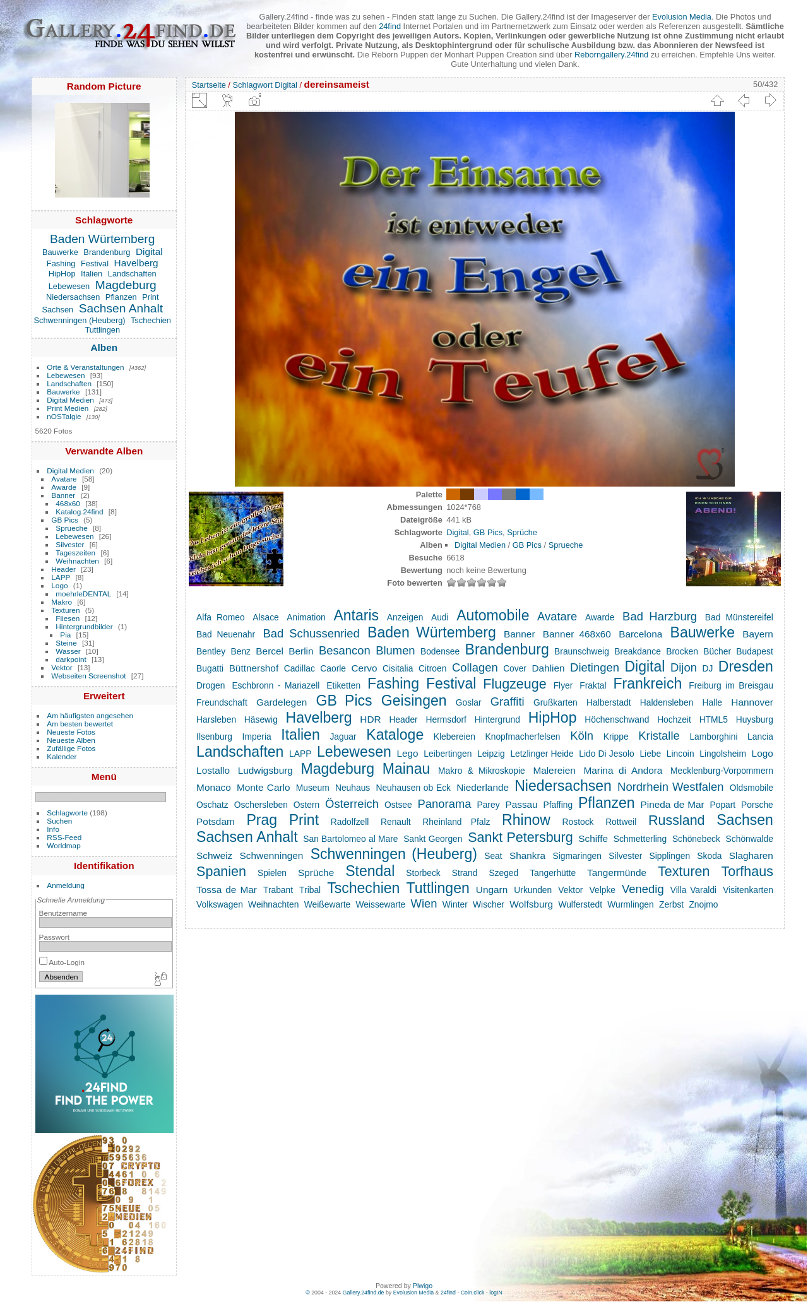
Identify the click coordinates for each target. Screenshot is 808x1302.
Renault (396, 822)
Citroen (433, 668)
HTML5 (713, 719)
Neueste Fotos (71, 732)
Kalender (61, 756)
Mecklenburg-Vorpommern (721, 771)
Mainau (407, 768)
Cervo (364, 668)
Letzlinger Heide (541, 754)
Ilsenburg (214, 736)
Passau (521, 804)
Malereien (554, 770)
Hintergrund (497, 719)
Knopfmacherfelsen (523, 736)
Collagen (475, 667)
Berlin (300, 651)
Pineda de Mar (672, 804)
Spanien (221, 871)
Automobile (492, 615)
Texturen (65, 610)
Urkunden (533, 890)
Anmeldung (66, 885)
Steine (66, 643)
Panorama (445, 803)
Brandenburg (106, 252)
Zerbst (671, 904)
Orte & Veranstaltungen (85, 367)
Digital (149, 251)
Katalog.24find (79, 511)
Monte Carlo (263, 787)
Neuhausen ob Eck (413, 788)
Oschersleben (261, 805)
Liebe (650, 754)
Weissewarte (380, 904)
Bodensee (440, 651)
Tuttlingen (102, 329)
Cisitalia (398, 668)
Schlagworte (67, 812)
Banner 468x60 (577, 634)
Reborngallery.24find (611, 54)
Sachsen (57, 309)
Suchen (59, 821)
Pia (65, 634)
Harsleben (216, 719)
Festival (95, 263)
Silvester (70, 544)
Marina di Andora (623, 770)
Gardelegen (281, 702)
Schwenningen (272, 855)
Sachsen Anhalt (121, 308)
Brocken (682, 651)
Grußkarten (555, 702)
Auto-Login (62, 962)
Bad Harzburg (659, 616)
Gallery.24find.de (363, 1292)
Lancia (760, 736)
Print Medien (67, 408)
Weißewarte (327, 904)
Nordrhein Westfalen (670, 786)
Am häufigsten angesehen (90, 715)
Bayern (757, 634)
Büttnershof (254, 668)
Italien (91, 273)
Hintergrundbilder (84, 626)
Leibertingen (448, 754)
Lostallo (213, 770)
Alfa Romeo (220, 617)
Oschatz (212, 805)
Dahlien (548, 668)
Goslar (469, 702)
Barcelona (640, 634)
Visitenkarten (748, 890)
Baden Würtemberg (102, 239)
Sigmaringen (577, 856)
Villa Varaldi (693, 890)
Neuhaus (352, 788)
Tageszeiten (75, 552)
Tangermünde (616, 872)
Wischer (488, 904)
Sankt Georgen (432, 839)
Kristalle (659, 735)
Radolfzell (350, 822)
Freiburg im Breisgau (731, 685)
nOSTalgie (64, 416)
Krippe (616, 736)
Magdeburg (126, 285)
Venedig (643, 889)
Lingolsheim (722, 754)
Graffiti (507, 701)
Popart (723, 805)
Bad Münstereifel (739, 617)
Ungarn (492, 889)
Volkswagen (219, 904)
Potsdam (215, 821)
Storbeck (423, 873)
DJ (707, 668)
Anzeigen (405, 617)
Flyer (563, 685)
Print (150, 297)
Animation (306, 617)
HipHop (62, 273)
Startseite (209, 85)
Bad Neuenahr (225, 634)
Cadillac (299, 668)
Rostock (578, 822)
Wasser (68, 651)
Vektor (61, 667)
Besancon (345, 650)
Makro (61, 602)
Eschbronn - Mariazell (275, 685)
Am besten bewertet (80, 723)
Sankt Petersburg (520, 837)
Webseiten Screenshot (88, 676)
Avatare (63, 479)
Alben (103, 347)
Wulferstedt (580, 904)
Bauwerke (60, 252)
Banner (63, 495)
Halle (712, 702)
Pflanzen (121, 297)
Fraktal (592, 685)
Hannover (752, 702)
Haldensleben (666, 702)
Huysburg (754, 719)
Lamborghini (713, 736)
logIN (495, 1292)
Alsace (265, 617)
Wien (424, 903)
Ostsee (398, 805)
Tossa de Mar (226, 889)
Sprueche (71, 528)
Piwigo (422, 1285)
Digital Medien (70, 400)
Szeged (503, 873)
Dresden (745, 666)
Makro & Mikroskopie (481, 771)
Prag (261, 820)
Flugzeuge (514, 684)
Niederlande (482, 787)
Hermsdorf (445, 719)
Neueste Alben (71, 740)
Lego (407, 753)
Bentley (210, 651)
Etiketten (343, 685)
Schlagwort (252, 85)
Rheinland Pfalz (456, 822)
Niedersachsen (73, 297)
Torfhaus (747, 871)
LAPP (60, 577)
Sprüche (522, 532)
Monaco (213, 787)
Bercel (269, 651)
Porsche (757, 805)
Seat (493, 856)
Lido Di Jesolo (606, 754)
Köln (581, 735)
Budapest (754, 651)
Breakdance (637, 651)
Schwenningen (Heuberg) (80, 320)
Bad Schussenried (311, 633)
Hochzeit (674, 719)
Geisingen (414, 700)
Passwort (54, 937)
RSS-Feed (64, 837)
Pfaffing (558, 805)
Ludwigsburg (265, 770)
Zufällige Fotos (71, 748)
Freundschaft (221, 702)
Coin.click (473, 1292)
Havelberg (136, 262)
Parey (488, 805)
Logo (59, 585)
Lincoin (680, 754)
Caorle (333, 668)
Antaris (356, 615)
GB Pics (64, 520)
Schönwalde (749, 839)
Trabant (278, 890)
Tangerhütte (553, 873)
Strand (465, 873)
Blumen (395, 650)
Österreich (352, 803)
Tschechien (151, 320)
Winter (455, 904)
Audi (440, 617)
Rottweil (620, 822)
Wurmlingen (630, 904)
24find (390, 26)
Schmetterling (640, 839)
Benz (241, 651)
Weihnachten (77, 561)
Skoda (709, 856)
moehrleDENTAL (83, 593)
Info (53, 829)
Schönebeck (696, 839)
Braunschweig (581, 651)
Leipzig (491, 754)
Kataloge (395, 734)
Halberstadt (608, 702)
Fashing (61, 263)
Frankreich (648, 683)
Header (63, 569)
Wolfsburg (531, 904)
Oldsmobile (751, 788)
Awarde (63, 487)
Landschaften (132, 273)
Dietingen (594, 667)
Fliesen (68, 618)
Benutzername (63, 913)
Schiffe (593, 838)
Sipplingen (670, 856)
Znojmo (703, 904)
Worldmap (63, 845)
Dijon (683, 667)
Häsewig (261, 719)
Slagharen (751, 855)
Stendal (370, 871)
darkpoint (71, 659)
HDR (370, 719)
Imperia (256, 736)
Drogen (210, 685)
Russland (676, 820)
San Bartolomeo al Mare (350, 839)
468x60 (68, 503)
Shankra (527, 855)
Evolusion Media (681, 16)
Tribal (310, 890)
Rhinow (526, 820)
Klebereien (454, 736)
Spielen (272, 873)
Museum (313, 788)
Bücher (717, 651)
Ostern (306, 805)
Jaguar (343, 736)
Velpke (602, 890)
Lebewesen (69, 286)
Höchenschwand (617, 719)
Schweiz (214, 855)
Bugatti (209, 668)
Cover (514, 668)
